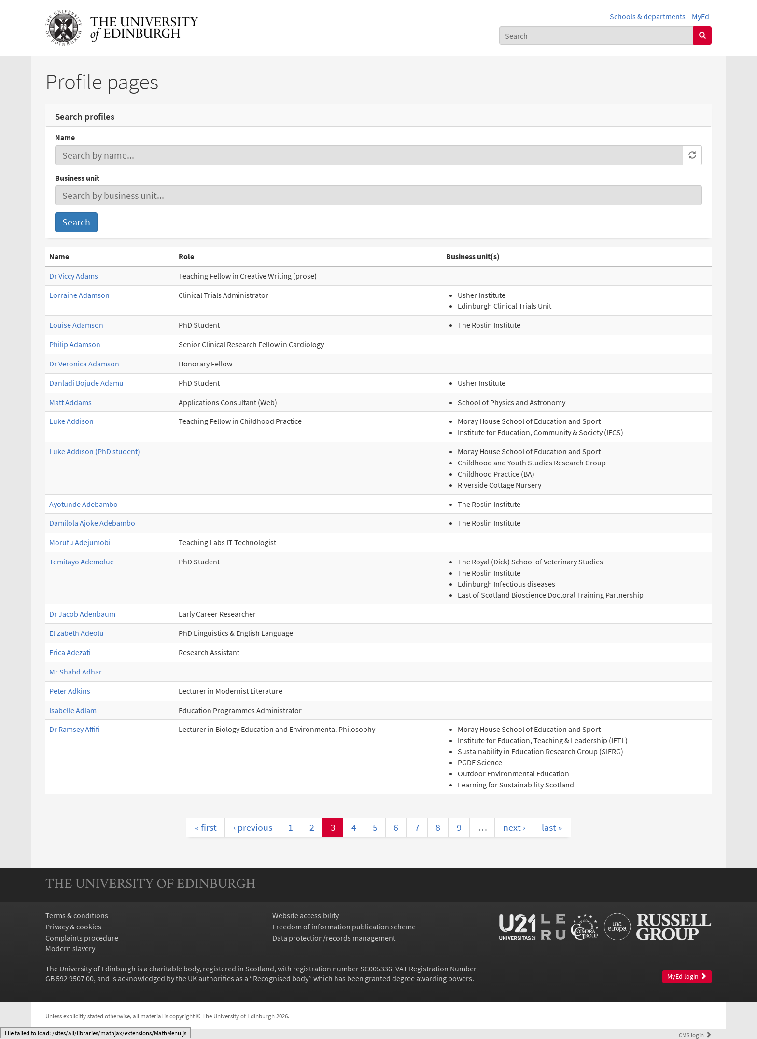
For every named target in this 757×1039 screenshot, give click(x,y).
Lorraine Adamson (79, 295)
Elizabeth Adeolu (76, 633)
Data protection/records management (333, 937)
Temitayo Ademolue (81, 561)
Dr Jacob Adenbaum (82, 613)
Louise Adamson (76, 325)
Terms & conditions (76, 915)
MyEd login (687, 976)
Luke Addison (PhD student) (94, 451)
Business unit (77, 178)
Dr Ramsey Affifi (74, 729)
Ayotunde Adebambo (83, 504)
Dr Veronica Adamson (84, 363)
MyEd (700, 16)
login (695, 1035)
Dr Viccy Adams (73, 276)
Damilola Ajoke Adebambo (92, 523)
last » (552, 827)
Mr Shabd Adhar (75, 671)
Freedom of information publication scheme (344, 926)
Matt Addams (70, 402)
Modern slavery (70, 948)
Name (65, 137)
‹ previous (252, 827)
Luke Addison (71, 421)
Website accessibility (305, 915)
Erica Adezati (70, 652)
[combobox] (596, 35)
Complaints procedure (81, 937)
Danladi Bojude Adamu (86, 383)
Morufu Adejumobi (80, 542)
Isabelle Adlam (73, 710)
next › (514, 827)
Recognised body (280, 978)
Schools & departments (648, 16)
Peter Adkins (69, 691)
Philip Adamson (74, 344)
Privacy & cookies (73, 926)
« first (206, 827)
